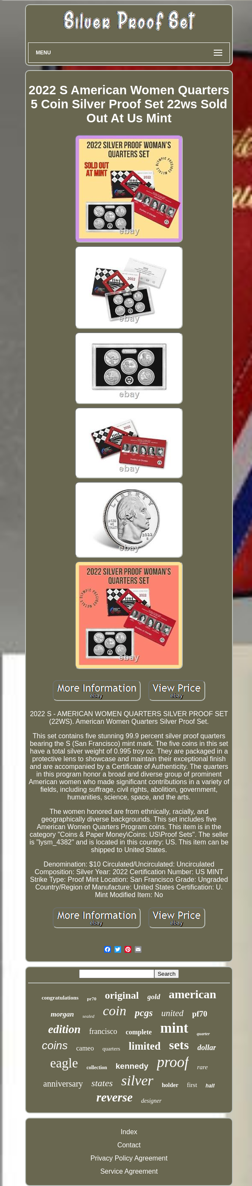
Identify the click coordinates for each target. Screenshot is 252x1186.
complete (139, 1032)
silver (137, 1080)
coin (114, 1010)
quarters (111, 1048)
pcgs (144, 1013)
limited (145, 1046)
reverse (114, 1097)
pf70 (199, 1013)
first (192, 1085)
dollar (206, 1047)
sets (179, 1045)
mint (174, 1028)
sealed (88, 1016)
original (122, 995)
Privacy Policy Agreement (129, 1158)
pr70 (91, 998)
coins (55, 1045)
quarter (203, 1033)
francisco (103, 1031)
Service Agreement (129, 1171)
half (210, 1086)
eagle (64, 1063)
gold (153, 997)
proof (173, 1062)
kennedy (132, 1066)
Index (129, 1131)
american (192, 994)
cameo (85, 1048)
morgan (62, 1014)
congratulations (60, 997)
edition (64, 1029)
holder (170, 1085)
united (172, 1013)
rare (202, 1067)
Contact (129, 1145)
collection (96, 1067)
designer (151, 1101)
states (102, 1083)
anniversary (63, 1083)
